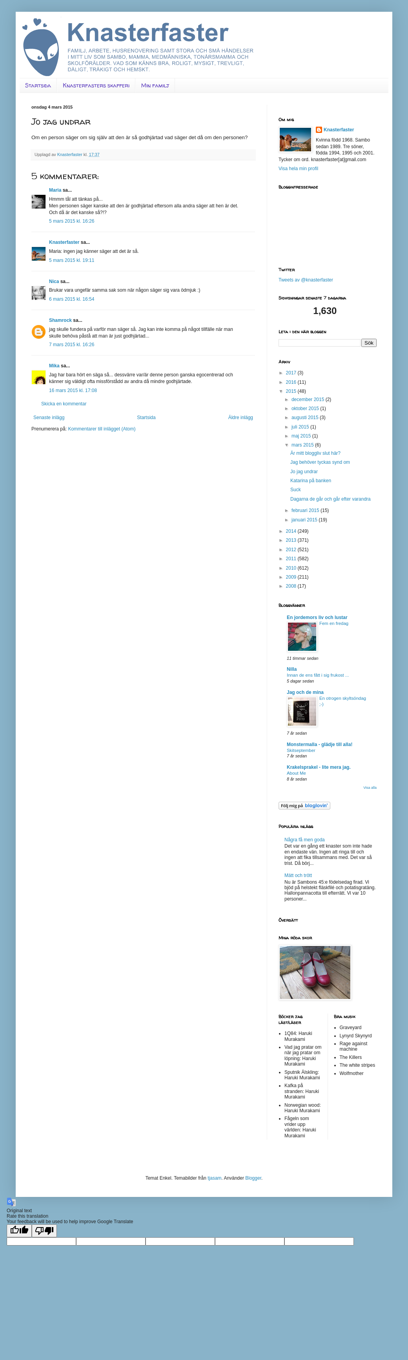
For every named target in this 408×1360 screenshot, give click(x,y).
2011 (292, 558)
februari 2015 (306, 510)
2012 (292, 549)
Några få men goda (304, 840)
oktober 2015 (305, 408)
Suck (295, 489)
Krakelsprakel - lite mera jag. (319, 767)
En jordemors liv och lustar (317, 617)
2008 (292, 586)
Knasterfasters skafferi (96, 85)
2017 (292, 373)
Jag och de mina (305, 692)
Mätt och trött (298, 875)
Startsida (38, 85)
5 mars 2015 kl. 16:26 (71, 221)
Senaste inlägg (48, 417)
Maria (55, 190)
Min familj (155, 85)
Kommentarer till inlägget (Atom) (101, 429)
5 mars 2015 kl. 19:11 (71, 260)
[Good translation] (19, 1230)
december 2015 (308, 399)
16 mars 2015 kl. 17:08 (73, 390)
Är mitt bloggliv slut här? (315, 453)
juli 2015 (300, 427)
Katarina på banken (310, 480)
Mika (54, 366)
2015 (292, 391)
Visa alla (370, 788)
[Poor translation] (44, 1230)
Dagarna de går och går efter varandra (330, 499)
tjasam (214, 1178)
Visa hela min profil (298, 168)
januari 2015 (305, 520)
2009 (292, 577)
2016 (292, 382)
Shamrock (60, 320)
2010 (292, 568)
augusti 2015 (305, 417)
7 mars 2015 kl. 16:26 (71, 344)
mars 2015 (303, 445)
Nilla (292, 669)
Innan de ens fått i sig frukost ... (318, 675)
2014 (292, 531)
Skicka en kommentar (63, 404)
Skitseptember (301, 750)
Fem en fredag (333, 623)
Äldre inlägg (240, 417)
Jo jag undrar (304, 471)
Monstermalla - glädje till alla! (319, 744)
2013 (292, 540)
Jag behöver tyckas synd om (320, 462)
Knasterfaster (64, 242)
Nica (54, 281)
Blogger (253, 1178)
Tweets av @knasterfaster (306, 280)
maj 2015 (301, 436)
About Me (296, 773)
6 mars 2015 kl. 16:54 (71, 299)
